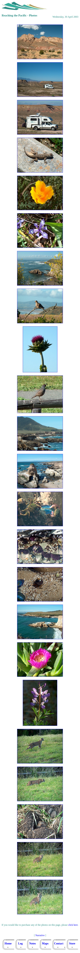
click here (73, 925)
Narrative (40, 935)
